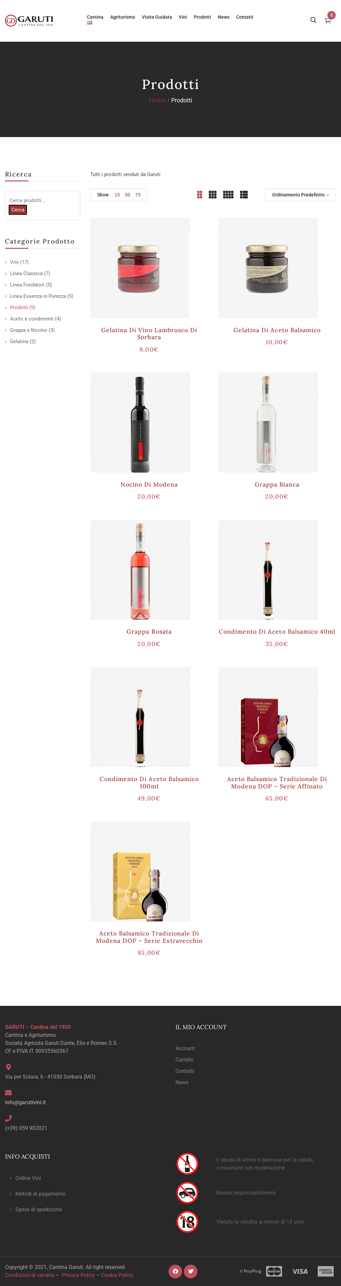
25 (117, 194)
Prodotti (19, 307)
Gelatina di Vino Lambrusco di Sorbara (149, 333)
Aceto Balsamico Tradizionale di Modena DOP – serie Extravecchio (149, 936)
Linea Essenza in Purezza (38, 296)
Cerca (17, 210)
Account (185, 1048)
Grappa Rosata (149, 631)
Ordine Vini (28, 1178)
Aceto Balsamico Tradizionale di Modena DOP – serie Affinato (277, 782)
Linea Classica (26, 273)
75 (138, 194)
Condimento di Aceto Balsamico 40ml (277, 631)
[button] (85, 1178)
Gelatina (19, 342)
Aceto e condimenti (32, 319)
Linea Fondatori (27, 285)
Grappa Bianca (277, 484)
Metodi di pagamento (40, 1194)
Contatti (184, 1071)
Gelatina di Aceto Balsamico (277, 330)
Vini (14, 262)
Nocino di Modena (149, 484)
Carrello (184, 1060)
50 (127, 194)
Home (157, 100)
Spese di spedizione (38, 1209)
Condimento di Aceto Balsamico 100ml (149, 782)
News (181, 1082)
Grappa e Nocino (28, 330)
